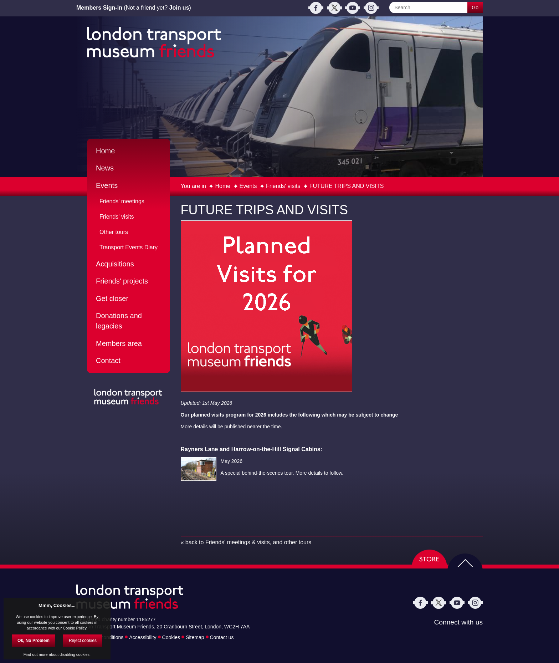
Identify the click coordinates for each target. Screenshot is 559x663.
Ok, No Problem (33, 640)
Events (248, 186)
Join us (179, 8)
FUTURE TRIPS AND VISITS (346, 186)
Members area (119, 343)
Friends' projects (122, 281)
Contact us (222, 636)
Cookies (171, 636)
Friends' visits (283, 186)
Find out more (36, 654)
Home (222, 186)
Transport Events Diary (128, 247)
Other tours (113, 232)
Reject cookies (83, 640)
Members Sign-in (99, 8)
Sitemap (195, 636)
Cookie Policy (74, 628)
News (105, 168)
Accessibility (142, 636)
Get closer (112, 298)
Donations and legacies (119, 321)
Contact (108, 360)
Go (475, 7)
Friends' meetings (121, 201)
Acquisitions (115, 264)
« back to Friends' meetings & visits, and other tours (246, 542)
